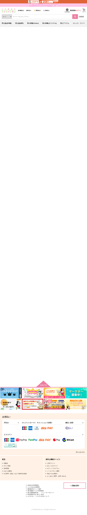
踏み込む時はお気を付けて (73, 304)
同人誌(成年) (19, 23)
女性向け (46, 10)
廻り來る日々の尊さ (49, 357)
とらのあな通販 (5, 32)
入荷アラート (7, 74)
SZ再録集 (68, 199)
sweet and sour (74, 83)
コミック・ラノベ (79, 23)
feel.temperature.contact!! (29, 199)
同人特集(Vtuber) (33, 23)
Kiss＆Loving (47, 304)
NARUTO (41, 85)
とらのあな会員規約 (34, 488)
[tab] (35, 108)
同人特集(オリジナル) (49, 23)
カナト (18, 83)
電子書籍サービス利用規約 (36, 492)
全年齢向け (21, 10)
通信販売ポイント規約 (34, 490)
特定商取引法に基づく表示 (36, 495)
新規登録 (73, 10)
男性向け (37, 10)
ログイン (78, 10)
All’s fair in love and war (50, 252)
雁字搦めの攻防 (70, 252)
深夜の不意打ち (25, 252)
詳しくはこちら (80, 453)
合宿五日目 (68, 146)
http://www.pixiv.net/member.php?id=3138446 (56, 59)
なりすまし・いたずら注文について (38, 497)
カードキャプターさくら (29, 85)
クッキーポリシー (48, 494)
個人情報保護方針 (33, 494)
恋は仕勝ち (24, 304)
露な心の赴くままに (49, 146)
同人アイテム (64, 23)
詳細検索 (81, 16)
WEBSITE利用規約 (33, 486)
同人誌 (13, 32)
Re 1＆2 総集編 (48, 199)
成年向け (28, 10)
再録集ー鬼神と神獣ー (27, 357)
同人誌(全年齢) (7, 23)
